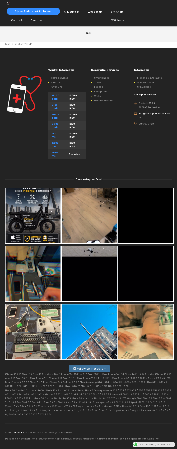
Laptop (98, 87)
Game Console (103, 100)
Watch (98, 96)
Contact (56, 82)
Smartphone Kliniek (17, 432)
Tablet (98, 82)
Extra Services (59, 78)
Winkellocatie (145, 82)
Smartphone (101, 78)
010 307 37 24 (146, 123)
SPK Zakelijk (144, 87)
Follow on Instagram (89, 369)
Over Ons (56, 87)
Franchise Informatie (150, 78)
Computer (100, 91)
